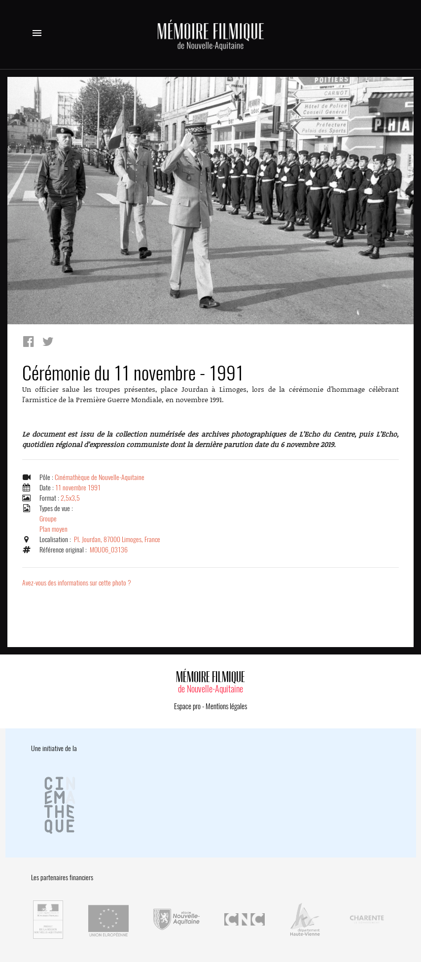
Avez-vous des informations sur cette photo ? (76, 582)
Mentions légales (226, 706)
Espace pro (187, 706)
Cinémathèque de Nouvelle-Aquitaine (99, 477)
